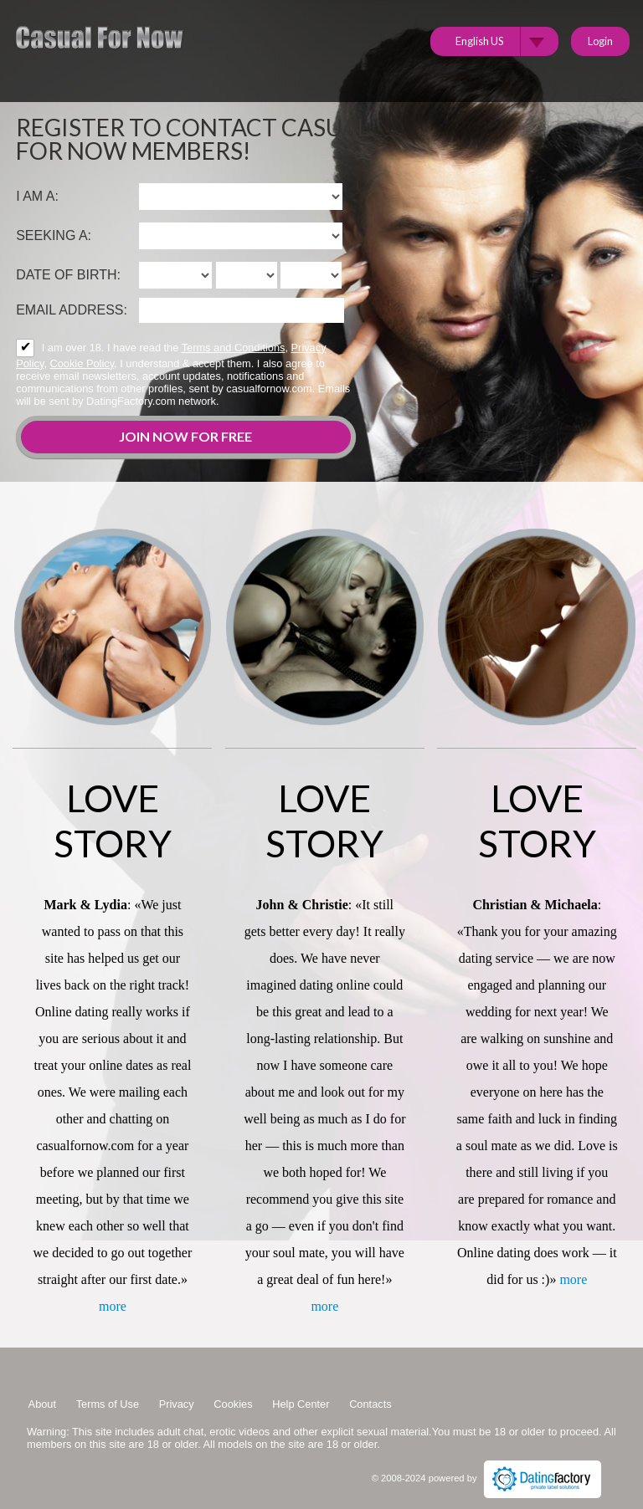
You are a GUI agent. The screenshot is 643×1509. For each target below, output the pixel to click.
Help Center (300, 1404)
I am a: (37, 196)
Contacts (370, 1404)
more (112, 1306)
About (42, 1404)
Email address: (71, 310)
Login (600, 41)
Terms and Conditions (233, 347)
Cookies (232, 1404)
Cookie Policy (82, 363)
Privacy (176, 1404)
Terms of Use (107, 1404)
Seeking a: (53, 235)
